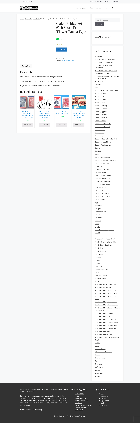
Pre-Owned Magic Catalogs (104, 313)
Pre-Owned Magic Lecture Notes (106, 322)
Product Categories (80, 8)
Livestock (98, 236)
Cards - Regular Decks (32, 19)
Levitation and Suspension (104, 230)
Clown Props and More (103, 175)
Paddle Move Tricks (102, 269)
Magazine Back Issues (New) (105, 239)
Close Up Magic (100, 172)
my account (115, 1)
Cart (102, 403)
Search (99, 24)
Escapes (98, 209)
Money (97, 263)
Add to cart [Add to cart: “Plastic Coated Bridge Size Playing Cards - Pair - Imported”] (27, 125)
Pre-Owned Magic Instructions (105, 319)
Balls (97, 87)
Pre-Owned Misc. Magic (103, 331)
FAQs (106, 8)
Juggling (98, 227)
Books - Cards (100, 103)
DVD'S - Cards (100, 190)
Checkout (104, 405)
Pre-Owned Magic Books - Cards (106, 290)
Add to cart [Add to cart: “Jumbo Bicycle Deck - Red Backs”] (62, 125)
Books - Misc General (102, 127)
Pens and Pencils (101, 275)
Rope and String (100, 349)
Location (99, 8)
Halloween (99, 218)
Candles (98, 151)
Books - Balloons (101, 93)
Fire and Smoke (100, 212)
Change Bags (99, 166)
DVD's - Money (100, 199)
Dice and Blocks (100, 187)
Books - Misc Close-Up (103, 124)
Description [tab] (26, 66)
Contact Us (104, 396)
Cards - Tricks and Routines (104, 163)
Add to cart (61, 49)
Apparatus (99, 81)
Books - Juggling (101, 112)
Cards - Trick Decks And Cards (105, 160)
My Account (105, 401)
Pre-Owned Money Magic (104, 334)
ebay (91, 1)
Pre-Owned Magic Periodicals (105, 328)
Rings (97, 346)
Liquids (97, 233)
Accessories (99, 56)
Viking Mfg (99, 373)
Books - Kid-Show (101, 115)
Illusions (98, 221)
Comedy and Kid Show (103, 181)
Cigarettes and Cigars (102, 169)
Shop (91, 8)
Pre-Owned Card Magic (103, 287)
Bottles (97, 148)
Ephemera (98, 206)
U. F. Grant (98, 367)
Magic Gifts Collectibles (103, 245)
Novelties (98, 266)
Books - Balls (99, 96)
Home (22, 19)
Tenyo (97, 361)
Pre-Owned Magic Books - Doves (106, 293)
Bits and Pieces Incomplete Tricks (107, 90)
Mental (97, 260)
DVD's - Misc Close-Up (103, 193)
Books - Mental (100, 121)
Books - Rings (99, 133)
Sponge (97, 355)
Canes (97, 154)
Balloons (98, 84)
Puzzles (97, 343)
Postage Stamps (100, 278)
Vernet (97, 370)
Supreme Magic (100, 358)
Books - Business (101, 99)
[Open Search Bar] (117, 8)
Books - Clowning (101, 106)
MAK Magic (99, 254)
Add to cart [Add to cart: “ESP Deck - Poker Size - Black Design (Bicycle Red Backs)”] (44, 125)
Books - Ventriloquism (103, 145)
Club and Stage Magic (103, 178)
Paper (97, 272)
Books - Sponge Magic (103, 142)
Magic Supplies (100, 251)
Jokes (97, 224)
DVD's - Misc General (102, 196)
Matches (98, 257)
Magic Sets (99, 248)
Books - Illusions (101, 109)
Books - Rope (99, 136)
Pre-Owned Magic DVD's (103, 316)
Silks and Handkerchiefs (103, 352)
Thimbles (98, 364)
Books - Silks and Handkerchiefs (106, 139)
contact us (98, 1)
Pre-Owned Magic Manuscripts (106, 325)
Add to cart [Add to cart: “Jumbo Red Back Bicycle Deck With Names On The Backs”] (79, 125)
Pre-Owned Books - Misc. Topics (106, 284)
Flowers (98, 215)
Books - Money (100, 130)
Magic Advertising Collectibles (105, 242)
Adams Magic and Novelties (105, 59)
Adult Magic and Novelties (104, 62)
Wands (97, 376)
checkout (106, 1)
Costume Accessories (102, 184)
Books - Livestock (101, 118)
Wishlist (104, 398)
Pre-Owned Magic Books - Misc (106, 302)
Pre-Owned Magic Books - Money (106, 305)
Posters (97, 281)
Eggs (96, 203)
